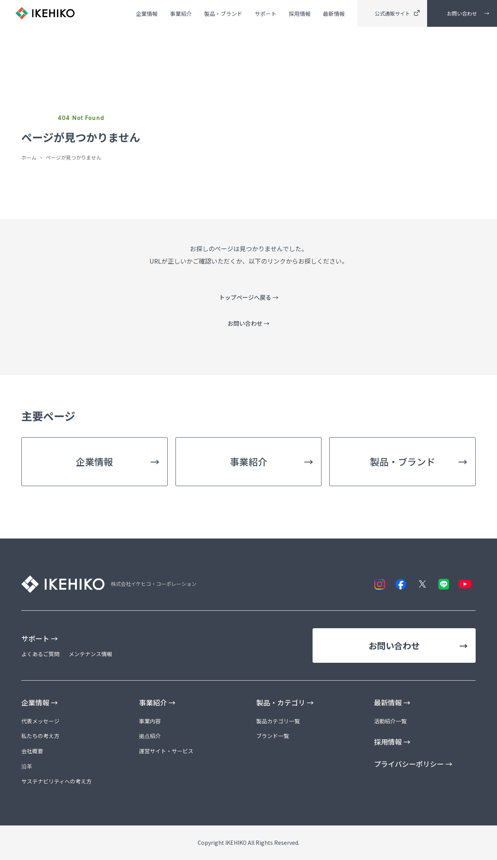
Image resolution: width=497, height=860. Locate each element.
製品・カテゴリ (285, 702)
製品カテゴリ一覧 (278, 721)
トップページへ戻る (248, 297)
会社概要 (32, 751)
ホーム (28, 157)
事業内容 (150, 721)
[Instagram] (379, 584)
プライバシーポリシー (413, 763)
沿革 (26, 766)
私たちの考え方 (40, 736)
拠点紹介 (150, 736)
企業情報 (147, 14)
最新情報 (334, 14)
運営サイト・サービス (166, 751)
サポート (265, 14)
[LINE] (443, 584)
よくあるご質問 (40, 654)
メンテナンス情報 (90, 654)
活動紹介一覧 (390, 721)
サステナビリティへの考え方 (56, 781)
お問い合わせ (462, 13)
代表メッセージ (40, 721)
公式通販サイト (397, 13)
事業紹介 (181, 14)
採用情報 (300, 14)
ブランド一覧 (272, 736)
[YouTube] (465, 584)
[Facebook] (401, 584)
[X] (422, 584)
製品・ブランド (223, 14)
